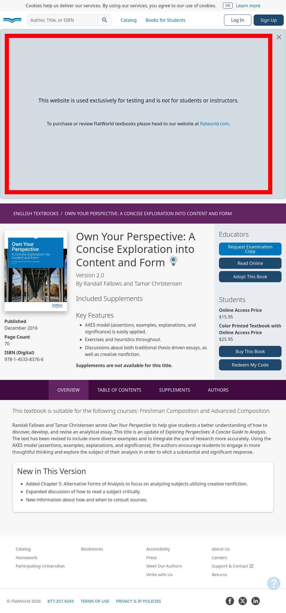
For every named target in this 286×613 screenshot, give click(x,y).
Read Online (250, 263)
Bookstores (92, 549)
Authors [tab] (218, 390)
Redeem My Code (250, 365)
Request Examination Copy (250, 249)
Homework (26, 557)
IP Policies (149, 601)
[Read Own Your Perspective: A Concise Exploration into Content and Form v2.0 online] (35, 270)
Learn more (248, 6)
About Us (221, 549)
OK (227, 5)
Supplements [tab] (174, 390)
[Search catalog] (105, 20)
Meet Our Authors (164, 566)
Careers (219, 557)
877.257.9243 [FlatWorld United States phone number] (60, 601)
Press (151, 557)
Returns (219, 574)
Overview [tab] (69, 390)
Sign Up (269, 20)
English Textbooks (35, 213)
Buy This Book (250, 351)
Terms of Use (94, 601)
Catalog (129, 20)
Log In (237, 20)
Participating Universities (40, 566)
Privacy (124, 601)
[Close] (279, 37)
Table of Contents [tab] (119, 390)
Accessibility (158, 549)
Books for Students (166, 20)
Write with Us (159, 574)
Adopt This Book (250, 277)
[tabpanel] (143, 459)
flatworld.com (214, 124)
